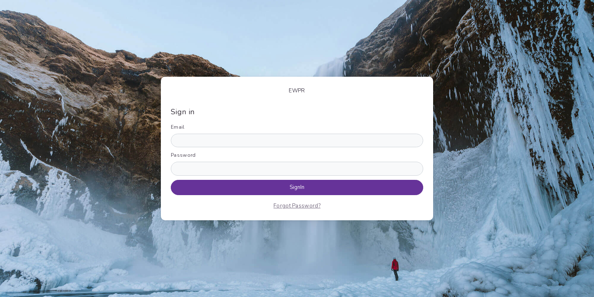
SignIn (297, 187)
